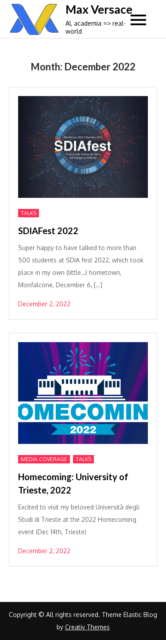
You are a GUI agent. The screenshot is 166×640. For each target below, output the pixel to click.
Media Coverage (44, 459)
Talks (28, 213)
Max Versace (99, 9)
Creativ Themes (87, 627)
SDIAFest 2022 (48, 230)
